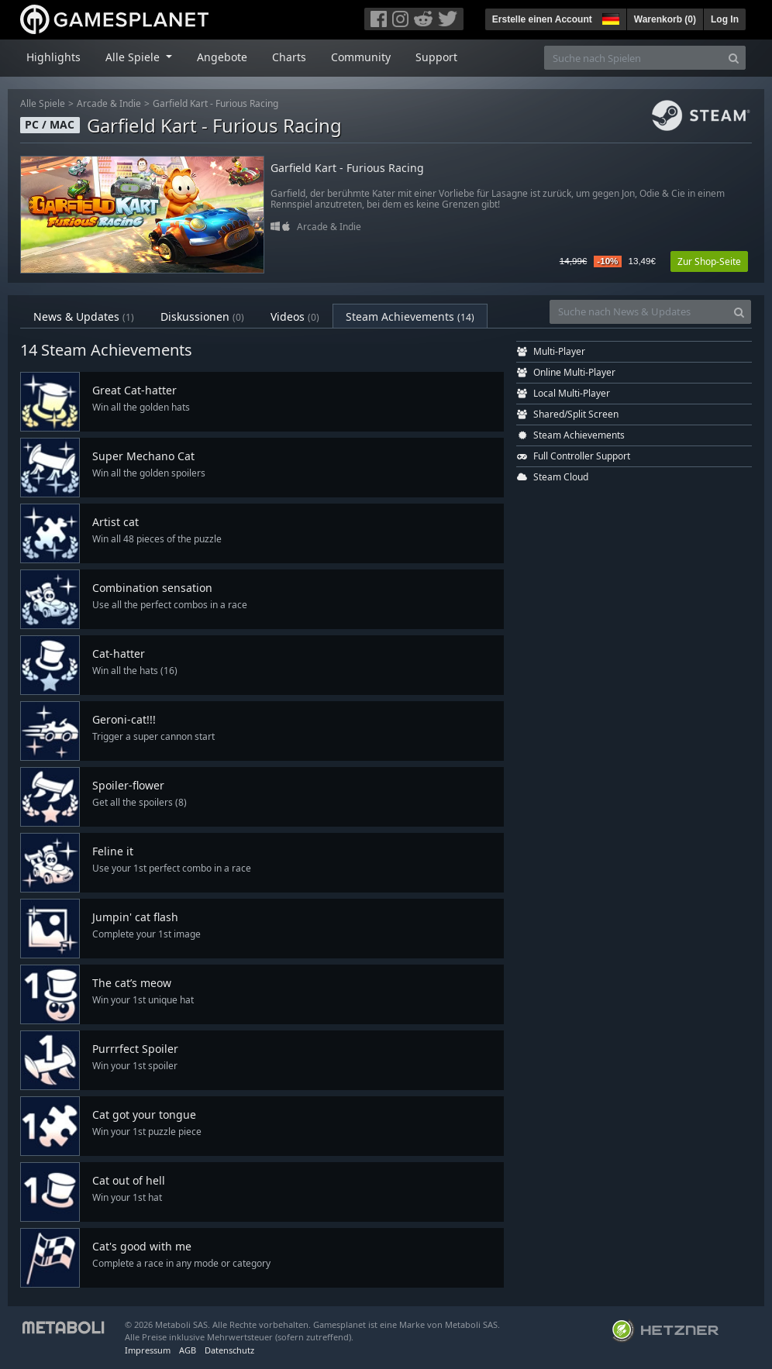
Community (361, 57)
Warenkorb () (665, 19)
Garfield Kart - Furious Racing (215, 103)
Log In (725, 19)
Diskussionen (202, 316)
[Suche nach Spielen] (633, 58)
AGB (187, 1350)
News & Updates (83, 316)
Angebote (222, 57)
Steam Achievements (410, 316)
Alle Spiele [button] (134, 57)
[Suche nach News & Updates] (639, 312)
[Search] (734, 58)
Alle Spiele (42, 103)
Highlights (53, 57)
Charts (289, 57)
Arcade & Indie (109, 103)
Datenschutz (229, 1350)
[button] (609, 17)
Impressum (148, 1350)
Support (436, 57)
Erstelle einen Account (542, 19)
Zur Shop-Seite (709, 261)
